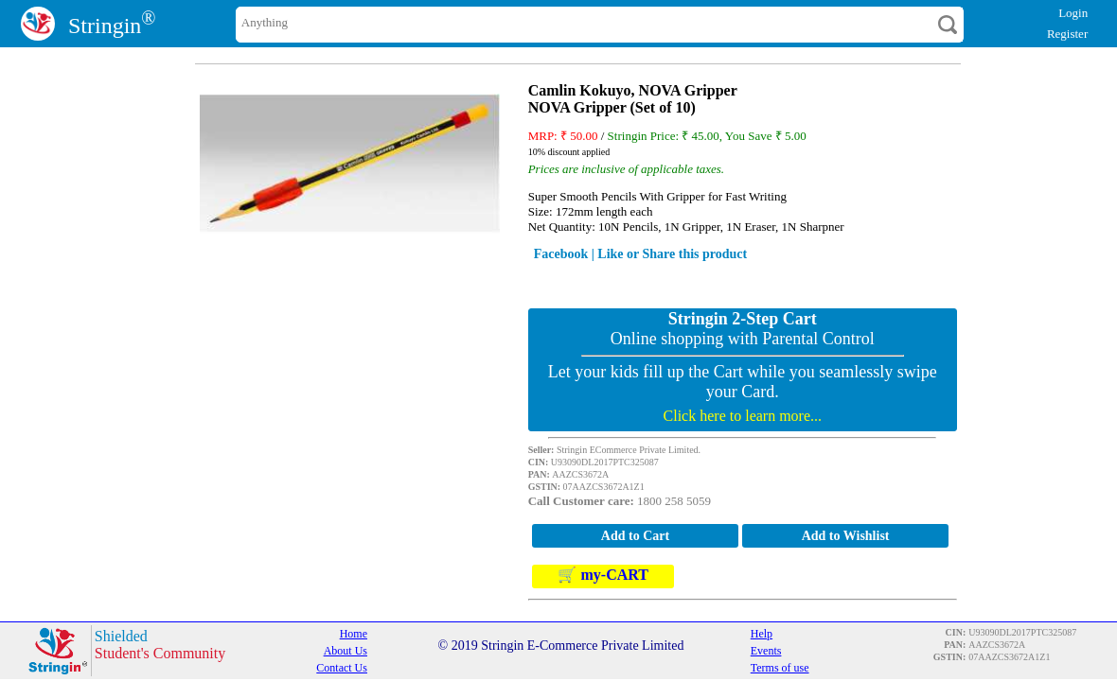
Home (353, 633)
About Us (345, 650)
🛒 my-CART (602, 576)
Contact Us (341, 667)
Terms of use (780, 667)
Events (766, 650)
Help (761, 633)
